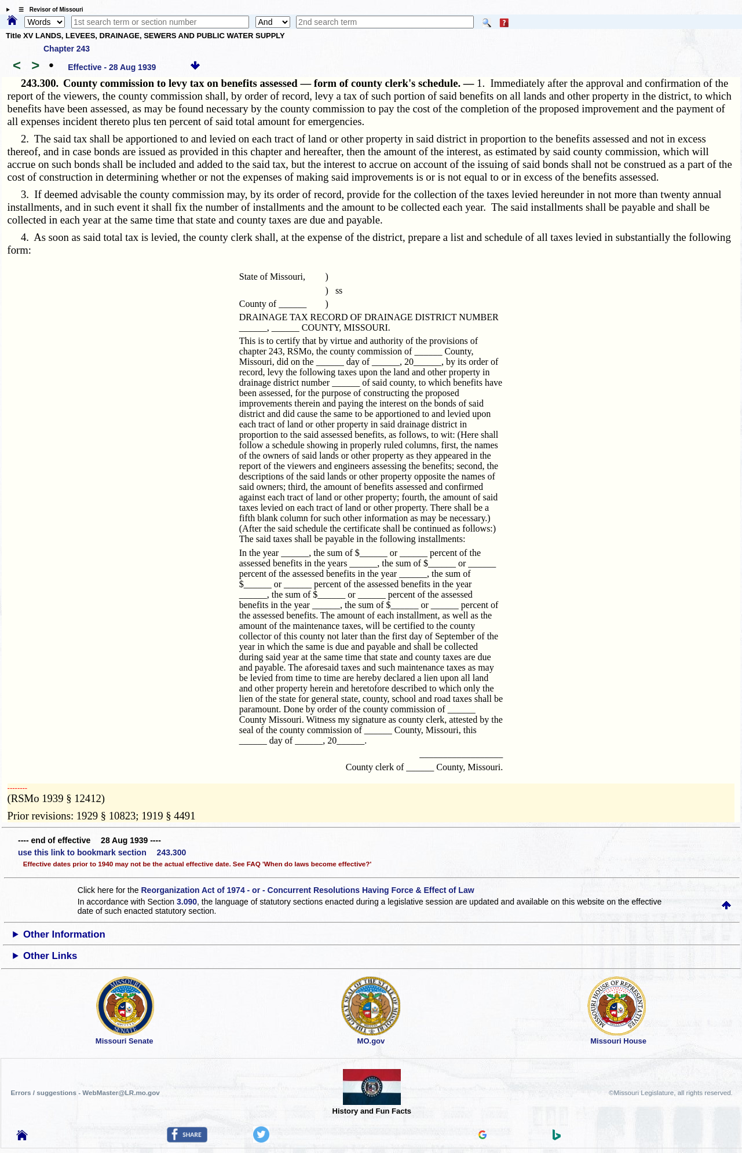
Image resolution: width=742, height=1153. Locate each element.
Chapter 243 (66, 48)
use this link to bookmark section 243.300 (102, 852)
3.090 (187, 901)
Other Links (50, 955)
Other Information (64, 934)
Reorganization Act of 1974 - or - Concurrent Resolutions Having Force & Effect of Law (307, 890)
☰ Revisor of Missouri (48, 9)
